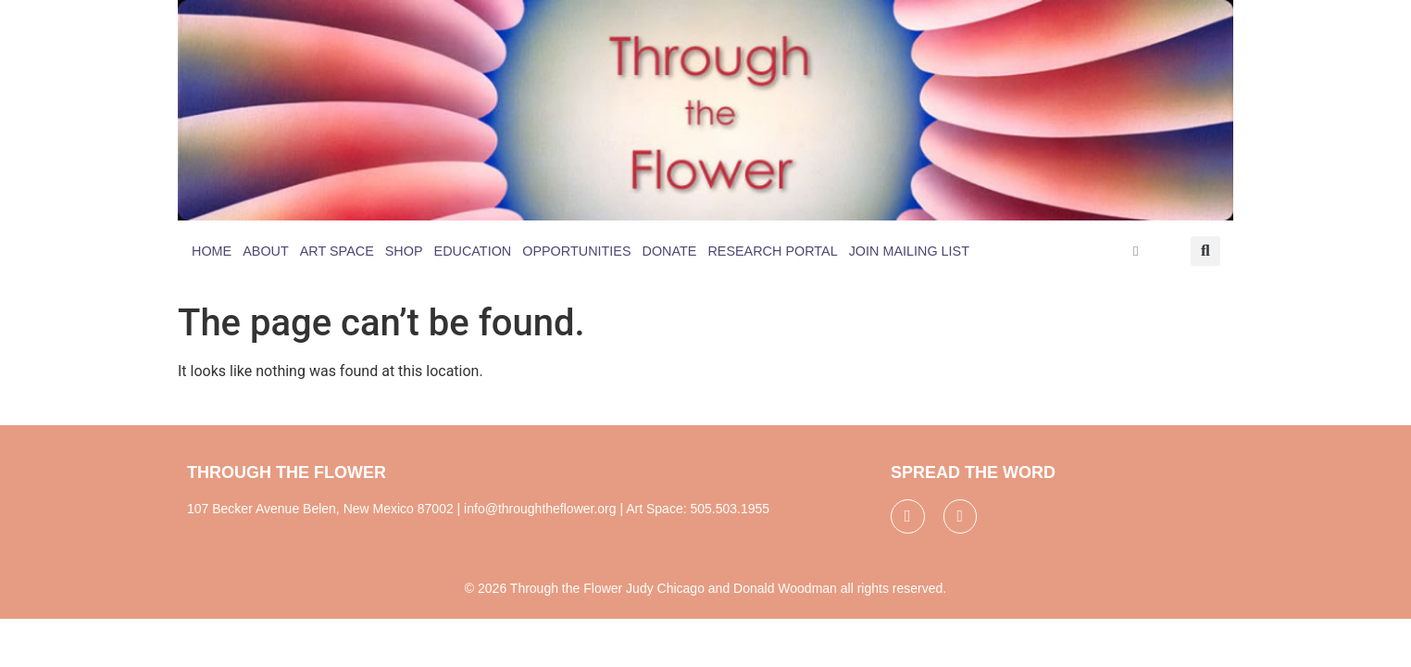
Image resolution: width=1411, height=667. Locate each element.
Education (473, 251)
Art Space (337, 251)
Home (211, 251)
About (266, 251)
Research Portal (772, 251)
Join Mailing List (909, 251)
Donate (670, 251)
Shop (404, 251)
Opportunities (576, 251)
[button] (1205, 251)
